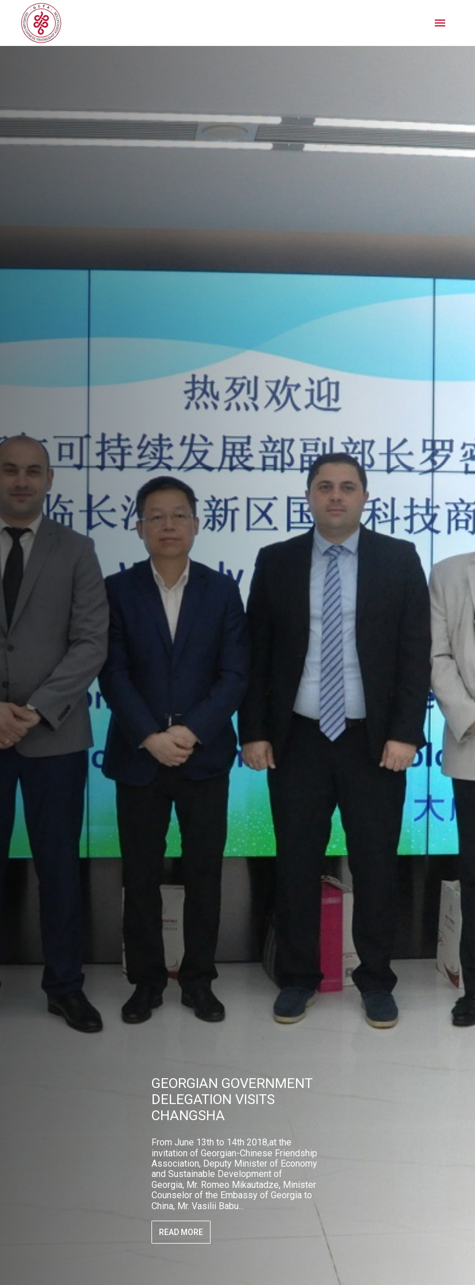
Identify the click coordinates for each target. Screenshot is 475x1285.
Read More (181, 1232)
